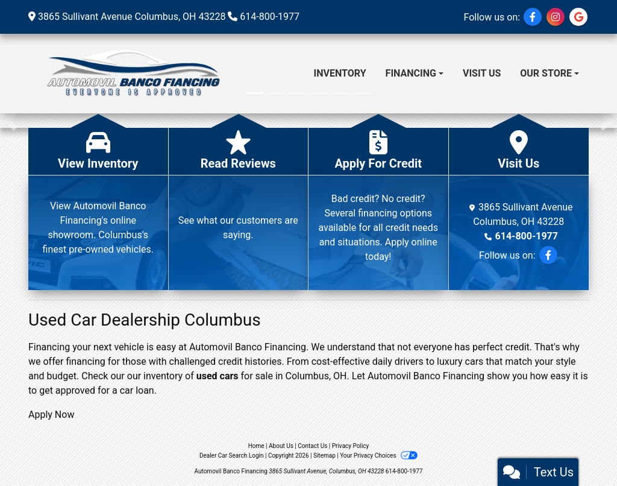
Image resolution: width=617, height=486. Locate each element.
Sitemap (324, 455)
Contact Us (312, 446)
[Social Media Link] (556, 17)
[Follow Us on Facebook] (533, 17)
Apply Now (51, 414)
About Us (281, 446)
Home (256, 446)
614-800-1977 (269, 16)
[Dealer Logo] (131, 73)
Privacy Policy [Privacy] (350, 446)
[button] (10, 120)
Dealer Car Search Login (231, 455)
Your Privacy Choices (379, 455)
